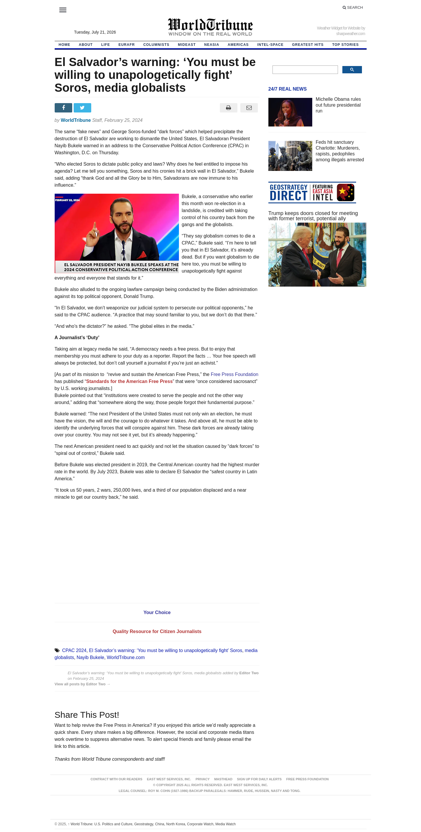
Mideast (187, 45)
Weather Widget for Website (338, 28)
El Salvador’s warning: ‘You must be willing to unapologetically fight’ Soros (165, 650)
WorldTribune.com (126, 657)
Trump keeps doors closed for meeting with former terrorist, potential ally (313, 215)
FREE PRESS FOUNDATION (307, 779)
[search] (304, 69)
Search (353, 7)
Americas (238, 45)
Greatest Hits (308, 45)
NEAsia (211, 45)
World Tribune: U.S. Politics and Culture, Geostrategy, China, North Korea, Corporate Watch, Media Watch (152, 824)
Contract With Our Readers (116, 779)
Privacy (203, 779)
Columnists (156, 45)
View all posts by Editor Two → (83, 684)
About (86, 45)
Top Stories (345, 45)
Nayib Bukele (90, 657)
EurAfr (126, 45)
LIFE (105, 45)
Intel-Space (270, 45)
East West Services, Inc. (169, 779)
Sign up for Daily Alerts (259, 779)
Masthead (223, 779)
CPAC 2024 (74, 650)
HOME (64, 45)
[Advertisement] (317, 346)
